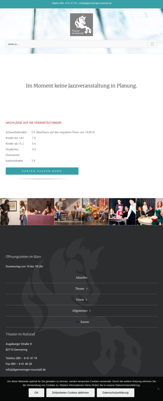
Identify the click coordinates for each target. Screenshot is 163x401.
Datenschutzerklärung (116, 392)
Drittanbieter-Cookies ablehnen (70, 392)
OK (36, 392)
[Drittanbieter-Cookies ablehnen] (158, 389)
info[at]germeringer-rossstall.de (95, 3)
